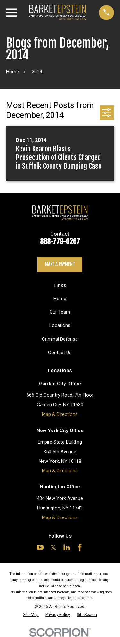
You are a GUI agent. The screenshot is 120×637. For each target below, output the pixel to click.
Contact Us (60, 352)
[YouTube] (40, 547)
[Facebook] (79, 547)
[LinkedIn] (66, 547)
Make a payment (60, 264)
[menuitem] (31, 614)
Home (59, 298)
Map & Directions (60, 414)
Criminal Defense (60, 339)
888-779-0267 (60, 241)
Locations (59, 325)
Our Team (60, 312)
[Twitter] (53, 547)
